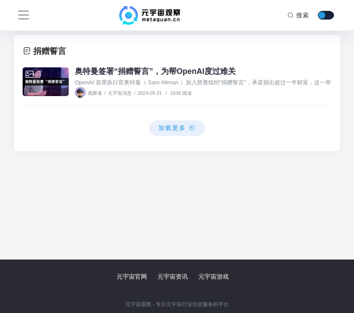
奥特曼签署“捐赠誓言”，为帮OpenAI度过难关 (155, 71)
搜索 (298, 15)
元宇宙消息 (120, 93)
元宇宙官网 (132, 276)
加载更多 (177, 127)
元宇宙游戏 (213, 276)
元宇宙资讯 (172, 276)
